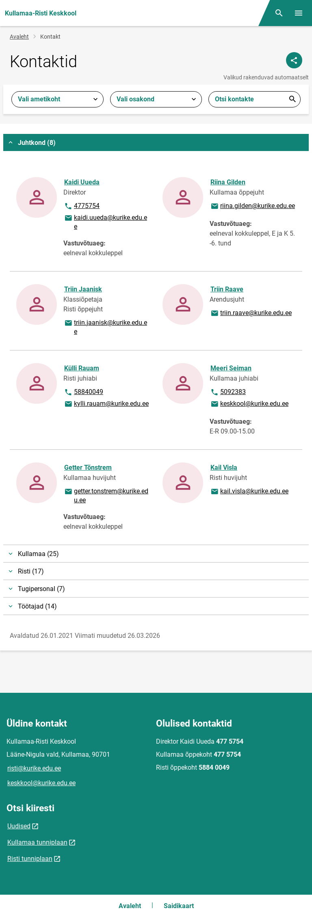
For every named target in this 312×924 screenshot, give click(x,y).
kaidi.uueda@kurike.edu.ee (105, 221)
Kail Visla (223, 467)
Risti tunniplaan (29, 859)
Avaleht (19, 36)
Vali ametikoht (39, 99)
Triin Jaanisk (83, 289)
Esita (292, 99)
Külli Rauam (81, 368)
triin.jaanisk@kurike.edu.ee (105, 326)
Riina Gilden (227, 182)
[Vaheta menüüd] (298, 13)
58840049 (86, 392)
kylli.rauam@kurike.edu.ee (106, 404)
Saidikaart (179, 906)
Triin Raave (226, 289)
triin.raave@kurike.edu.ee (251, 313)
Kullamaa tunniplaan (37, 842)
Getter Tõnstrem (88, 467)
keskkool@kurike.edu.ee (249, 404)
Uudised (18, 826)
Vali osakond (135, 99)
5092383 (232, 392)
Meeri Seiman (230, 368)
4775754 (86, 206)
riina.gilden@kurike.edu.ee (252, 206)
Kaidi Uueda (82, 182)
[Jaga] (294, 60)
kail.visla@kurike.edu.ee (249, 491)
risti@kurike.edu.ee (34, 768)
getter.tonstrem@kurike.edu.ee (106, 495)
